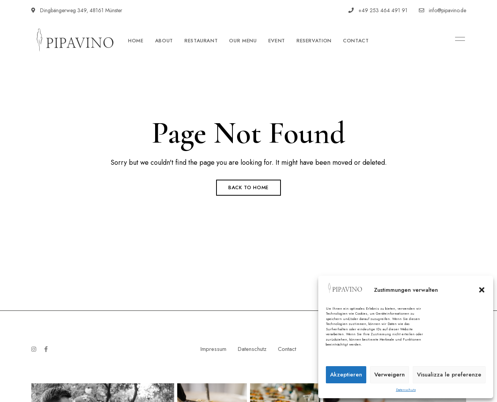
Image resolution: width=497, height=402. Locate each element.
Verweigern (389, 374)
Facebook (46, 349)
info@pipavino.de (442, 10)
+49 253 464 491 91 (377, 10)
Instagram (33, 349)
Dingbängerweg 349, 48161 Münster (76, 10)
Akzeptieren (346, 374)
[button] (482, 290)
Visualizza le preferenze (449, 374)
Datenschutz (406, 389)
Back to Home (248, 187)
